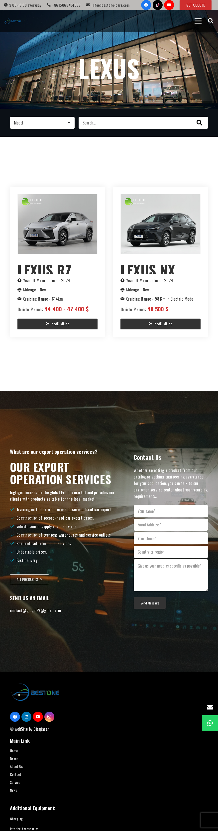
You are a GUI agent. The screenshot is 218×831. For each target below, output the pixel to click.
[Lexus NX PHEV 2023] (160, 197)
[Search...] (143, 123)
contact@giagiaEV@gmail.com (35, 610)
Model (18, 123)
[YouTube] (169, 5)
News (13, 790)
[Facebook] (146, 5)
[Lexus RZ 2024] (57, 197)
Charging (16, 818)
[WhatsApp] (210, 723)
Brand (14, 758)
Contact (15, 774)
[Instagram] (49, 717)
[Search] (211, 21)
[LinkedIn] (26, 717)
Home (14, 750)
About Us (16, 766)
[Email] (210, 707)
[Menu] (198, 21)
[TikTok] (158, 5)
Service (15, 782)
